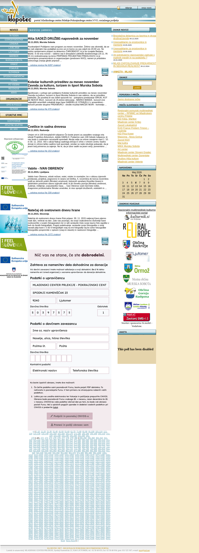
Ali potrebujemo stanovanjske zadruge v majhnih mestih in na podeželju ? (134, 56)
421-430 (36, 442)
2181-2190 (89, 485)
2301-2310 (48, 489)
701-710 (101, 447)
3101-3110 (48, 511)
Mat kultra (123, 143)
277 (63, 438)
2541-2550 (48, 496)
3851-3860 (79, 530)
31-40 (55, 432)
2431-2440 (100, 491)
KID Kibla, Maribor (127, 119)
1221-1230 (89, 459)
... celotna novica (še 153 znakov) (44, 151)
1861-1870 (89, 476)
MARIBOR (13, 56)
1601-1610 (69, 470)
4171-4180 (79, 538)
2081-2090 (69, 483)
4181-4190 (89, 538)
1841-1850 (69, 476)
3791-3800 (100, 528)
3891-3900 (38, 532)
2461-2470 (48, 494)
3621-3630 (89, 523)
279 (71, 438)
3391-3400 (100, 517)
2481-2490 (69, 494)
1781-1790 (89, 474)
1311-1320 (100, 461)
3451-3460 (79, 519)
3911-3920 (59, 532)
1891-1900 (38, 479)
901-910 (101, 451)
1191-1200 (59, 459)
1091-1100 (38, 457)
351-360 (61, 440)
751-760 (61, 449)
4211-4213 (70, 541)
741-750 (53, 449)
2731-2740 (79, 500)
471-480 (77, 442)
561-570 (69, 444)
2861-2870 (48, 504)
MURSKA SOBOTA (14, 60)
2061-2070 (48, 483)
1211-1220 (79, 459)
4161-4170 (69, 538)
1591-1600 (59, 470)
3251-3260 (38, 515)
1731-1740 (38, 474)
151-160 (61, 434)
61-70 (73, 432)
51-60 (67, 432)
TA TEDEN (14, 36)
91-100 (91, 432)
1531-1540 (79, 468)
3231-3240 (100, 513)
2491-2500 (79, 494)
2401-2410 (69, 491)
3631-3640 (100, 523)
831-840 (45, 451)
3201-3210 (69, 513)
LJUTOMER (14, 52)
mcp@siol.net (144, 550)
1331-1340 (38, 464)
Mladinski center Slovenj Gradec (134, 152)
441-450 (53, 442)
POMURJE (14, 68)
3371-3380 (79, 517)
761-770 (69, 449)
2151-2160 (59, 485)
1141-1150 (89, 457)
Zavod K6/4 (123, 140)
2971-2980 (79, 506)
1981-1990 (48, 481)
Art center (123, 149)
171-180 (77, 434)
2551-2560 (59, 496)
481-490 (85, 442)
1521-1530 (69, 468)
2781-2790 (48, 502)
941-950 (56, 453)
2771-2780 (38, 502)
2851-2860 (38, 504)
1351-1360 (59, 464)
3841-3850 (69, 530)
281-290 (83, 438)
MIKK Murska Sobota (129, 146)
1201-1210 (69, 459)
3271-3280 (59, 515)
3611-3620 (79, 523)
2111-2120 (100, 483)
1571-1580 (38, 470)
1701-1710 (89, 472)
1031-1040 (59, 455)
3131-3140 (79, 511)
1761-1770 (69, 474)
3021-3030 (48, 509)
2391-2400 (59, 491)
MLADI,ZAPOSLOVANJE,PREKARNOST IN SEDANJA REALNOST (134, 64)
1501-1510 (48, 468)
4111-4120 (100, 536)
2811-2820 (79, 502)
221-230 (57, 436)
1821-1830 (48, 476)
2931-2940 (38, 506)
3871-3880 (100, 530)
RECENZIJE (14, 89)
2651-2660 (79, 498)
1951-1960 (100, 479)
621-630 (36, 447)
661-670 (69, 447)
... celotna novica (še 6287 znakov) (44, 65)
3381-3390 (89, 517)
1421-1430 (48, 466)
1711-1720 (100, 472)
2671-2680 (100, 498)
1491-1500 (38, 468)
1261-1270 (48, 461)
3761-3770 (69, 528)
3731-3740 (38, 528)
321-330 (36, 440)
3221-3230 (89, 513)
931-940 (47, 453)
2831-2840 (100, 502)
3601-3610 (69, 523)
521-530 (36, 444)
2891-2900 (79, 504)
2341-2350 (89, 489)
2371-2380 (38, 491)
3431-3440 (59, 519)
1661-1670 (48, 472)
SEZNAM (14, 109)
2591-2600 (100, 496)
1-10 (38, 432)
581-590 (85, 444)
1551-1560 (100, 468)
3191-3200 (59, 513)
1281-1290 (69, 461)
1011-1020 (38, 455)
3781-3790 (89, 528)
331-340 (45, 440)
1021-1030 (48, 455)
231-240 (65, 436)
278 (67, 438)
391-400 (93, 440)
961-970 (72, 453)
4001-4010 (69, 534)
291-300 (91, 438)
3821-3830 (48, 530)
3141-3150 (89, 511)
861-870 (69, 451)
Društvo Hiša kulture (128, 158)
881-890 (85, 451)
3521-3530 (69, 521)
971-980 (80, 453)
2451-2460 (38, 494)
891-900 (93, 451)
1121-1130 (69, 457)
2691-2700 (38, 500)
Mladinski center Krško (129, 122)
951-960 (64, 453)
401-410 (101, 440)
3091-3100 (38, 511)
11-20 (43, 432)
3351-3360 (59, 517)
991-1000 (97, 453)
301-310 (99, 438)
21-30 (49, 432)
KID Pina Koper (126, 133)
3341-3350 (48, 517)
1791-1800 (100, 474)
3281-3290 (69, 515)
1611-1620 (79, 470)
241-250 (73, 436)
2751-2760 (100, 500)
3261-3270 (48, 515)
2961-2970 (69, 506)
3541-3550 (89, 521)
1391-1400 (100, 464)
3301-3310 (89, 515)
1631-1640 (100, 470)
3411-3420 (38, 519)
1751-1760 (59, 474)
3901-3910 (48, 532)
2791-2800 (59, 502)
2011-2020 (79, 481)
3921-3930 (69, 532)
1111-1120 (59, 457)
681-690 (85, 447)
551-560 (61, 444)
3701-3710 (89, 526)
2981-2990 (89, 506)
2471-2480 (59, 494)
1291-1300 (79, 461)
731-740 (45, 449)
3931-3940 (79, 532)
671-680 (77, 447)
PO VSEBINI (13, 85)
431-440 (45, 442)
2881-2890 (69, 504)
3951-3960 (100, 532)
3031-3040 (59, 509)
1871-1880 (100, 476)
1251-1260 (38, 461)
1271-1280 (59, 461)
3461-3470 (89, 519)
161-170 (69, 434)
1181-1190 (48, 459)
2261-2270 (89, 487)
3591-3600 (59, 523)
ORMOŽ (13, 64)
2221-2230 (48, 487)
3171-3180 (38, 513)
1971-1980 (38, 481)
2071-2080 (59, 483)
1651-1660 (38, 472)
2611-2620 (38, 498)
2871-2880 (59, 504)
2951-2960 (59, 506)
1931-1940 (79, 479)
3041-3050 (69, 509)
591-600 (93, 444)
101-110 (99, 432)
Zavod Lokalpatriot (127, 125)
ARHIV (14, 93)
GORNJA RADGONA (14, 40)
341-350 (53, 440)
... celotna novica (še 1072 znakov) (44, 234)
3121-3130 (69, 511)
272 (42, 438)
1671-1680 (59, 472)
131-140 (45, 434)
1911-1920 (59, 479)
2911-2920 (100, 504)
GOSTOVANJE (13, 121)
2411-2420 (79, 491)
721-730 (36, 449)
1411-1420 (38, 466)
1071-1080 (100, 455)
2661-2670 (89, 498)
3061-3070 (89, 509)
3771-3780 (79, 528)
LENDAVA (14, 44)
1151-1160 (100, 457)
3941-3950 (89, 532)
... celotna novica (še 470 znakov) (44, 109)
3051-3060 (79, 509)
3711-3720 (100, 526)
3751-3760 (59, 528)
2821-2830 (89, 502)
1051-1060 (79, 455)
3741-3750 (48, 528)
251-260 (81, 436)
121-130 (36, 434)
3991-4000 (59, 534)
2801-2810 (69, 502)
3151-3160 (100, 511)
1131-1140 (79, 457)
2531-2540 (38, 496)
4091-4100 (79, 536)
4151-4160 (59, 538)
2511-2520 (100, 494)
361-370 (69, 440)
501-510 (101, 442)
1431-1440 (59, 466)
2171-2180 (79, 485)
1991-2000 (59, 481)
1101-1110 (48, 457)
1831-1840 (59, 476)
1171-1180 (38, 459)
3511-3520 (59, 521)
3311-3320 (100, 515)
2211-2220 (38, 487)
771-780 (77, 449)
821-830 (36, 451)
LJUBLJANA (14, 48)
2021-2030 (89, 481)
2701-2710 (48, 500)
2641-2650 (69, 498)
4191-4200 (100, 538)
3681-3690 (69, 526)
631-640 (45, 447)
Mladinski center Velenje (130, 161)
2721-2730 (69, 500)
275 (55, 438)
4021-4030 (89, 534)
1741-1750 (48, 474)
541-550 (53, 444)
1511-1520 (59, 468)
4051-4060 (38, 536)
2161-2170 (69, 485)
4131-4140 (38, 538)
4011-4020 (79, 534)
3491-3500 (38, 521)
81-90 (84, 432)
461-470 (69, 442)
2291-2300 (38, 489)
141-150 (53, 434)
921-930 (39, 453)
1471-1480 (100, 466)
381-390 (85, 440)
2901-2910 (89, 504)
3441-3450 (69, 519)
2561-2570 (69, 496)
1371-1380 (79, 464)
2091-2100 (79, 483)
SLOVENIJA (14, 72)
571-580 (77, 444)
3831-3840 (59, 530)
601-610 (101, 444)
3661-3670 (48, 526)
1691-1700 (79, 472)
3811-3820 (38, 530)
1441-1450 (69, 466)
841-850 (53, 451)
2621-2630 (48, 498)
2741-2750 (89, 500)
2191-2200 (100, 485)
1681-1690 (69, 472)
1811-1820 (38, 476)
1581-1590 (48, 470)
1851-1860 (79, 476)
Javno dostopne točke (129, 99)
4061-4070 (48, 536)
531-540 (45, 444)
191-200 (93, 434)
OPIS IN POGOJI (13, 105)
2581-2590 (89, 496)
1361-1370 (69, 464)
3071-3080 (100, 509)
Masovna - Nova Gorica (130, 136)
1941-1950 (89, 479)
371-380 (77, 440)
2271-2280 (100, 487)
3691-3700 (79, 526)
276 (59, 438)
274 (50, 438)
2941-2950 (48, 506)
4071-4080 (59, 536)
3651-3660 (38, 526)
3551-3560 (100, 521)
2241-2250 (69, 487)
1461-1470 (89, 466)
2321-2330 (69, 489)
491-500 (93, 442)
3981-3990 (48, 534)
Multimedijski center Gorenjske (133, 155)
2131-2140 (38, 485)
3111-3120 (59, 511)
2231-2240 (59, 487)
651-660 (61, 447)
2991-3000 (100, 506)
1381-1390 (89, 464)
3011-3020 (38, 509)
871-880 (77, 451)
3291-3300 (79, 515)
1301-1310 (89, 461)
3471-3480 (100, 519)
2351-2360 (100, 489)
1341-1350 (48, 464)
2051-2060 (38, 483)
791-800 (93, 449)
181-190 (85, 434)
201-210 (101, 434)
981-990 (88, 453)
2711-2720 (59, 500)
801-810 (101, 449)
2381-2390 (48, 491)
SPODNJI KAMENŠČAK (13, 76)
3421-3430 (48, 519)
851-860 (61, 451)
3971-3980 (38, 534)
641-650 (53, 447)
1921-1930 (69, 479)
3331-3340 (38, 517)
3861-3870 (89, 530)
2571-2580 (79, 496)
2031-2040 (100, 481)
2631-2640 (59, 498)
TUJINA (13, 80)
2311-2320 (59, 489)
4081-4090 (69, 536)
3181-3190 (48, 513)
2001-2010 (69, 481)
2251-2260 (79, 487)
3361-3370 (69, 517)
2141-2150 (48, 485)
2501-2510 (89, 494)
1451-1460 (79, 466)
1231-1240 (100, 459)
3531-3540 (79, 521)
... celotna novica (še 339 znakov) (44, 192)
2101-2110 (89, 483)
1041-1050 (69, 455)
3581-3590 (48, 523)
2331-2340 (79, 489)
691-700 (93, 447)
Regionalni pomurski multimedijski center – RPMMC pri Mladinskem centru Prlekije (135, 113)
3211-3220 (79, 513)
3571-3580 (38, 523)
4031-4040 (100, 534)
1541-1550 (89, 468)
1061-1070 (89, 455)
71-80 (78, 432)
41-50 (61, 432)
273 (46, 438)
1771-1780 (79, 474)
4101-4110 (89, 536)
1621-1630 (89, 470)
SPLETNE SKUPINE (14, 125)
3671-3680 (59, 526)
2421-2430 (89, 491)
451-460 (61, 442)
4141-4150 (48, 538)
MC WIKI (14, 129)
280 (76, 438)
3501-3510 (48, 521)
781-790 (85, 449)
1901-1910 (48, 479)
